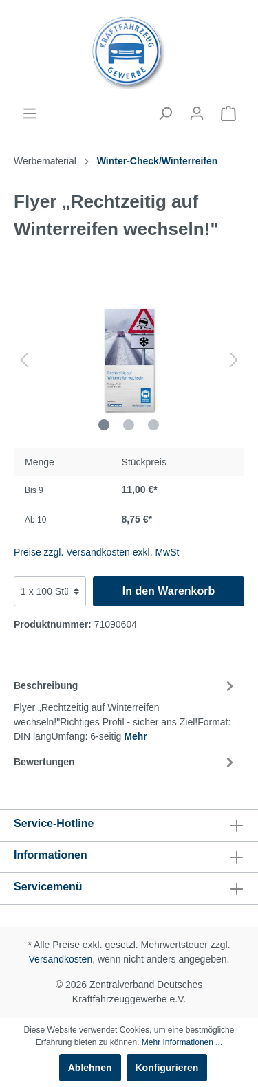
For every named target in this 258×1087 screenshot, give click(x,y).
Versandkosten (61, 959)
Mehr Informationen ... (182, 1042)
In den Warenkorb (168, 591)
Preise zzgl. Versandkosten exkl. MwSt (96, 552)
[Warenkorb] (228, 113)
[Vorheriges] (24, 360)
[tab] (125, 708)
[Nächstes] (234, 360)
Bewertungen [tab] (125, 761)
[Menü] (29, 113)
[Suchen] (165, 113)
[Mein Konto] (197, 113)
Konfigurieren (167, 1067)
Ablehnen (90, 1067)
